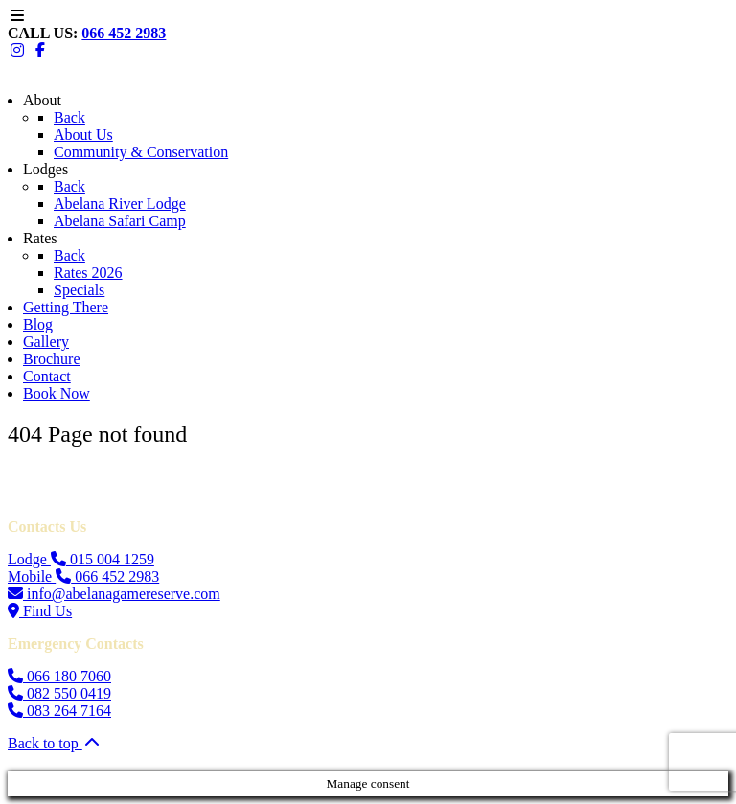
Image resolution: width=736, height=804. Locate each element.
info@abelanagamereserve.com (114, 594)
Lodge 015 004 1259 (81, 559)
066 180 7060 (59, 676)
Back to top (55, 743)
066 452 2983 (123, 33)
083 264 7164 (59, 710)
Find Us (40, 611)
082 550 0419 (59, 693)
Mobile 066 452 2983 (83, 576)
